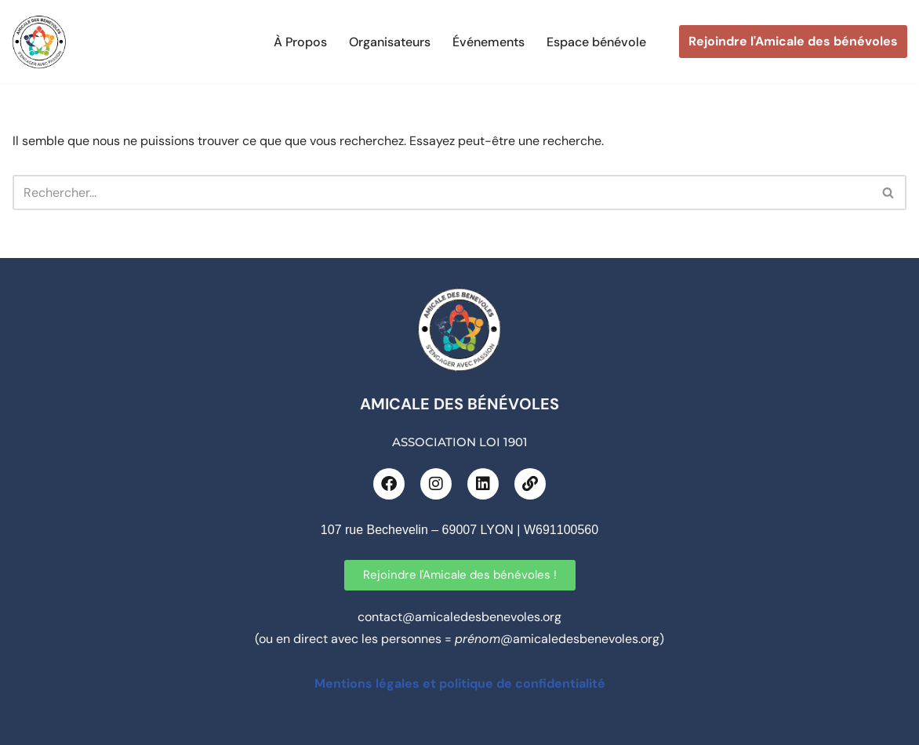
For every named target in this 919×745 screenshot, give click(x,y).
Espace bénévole (596, 42)
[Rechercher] (442, 192)
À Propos (300, 42)
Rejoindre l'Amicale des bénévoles (793, 41)
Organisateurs (389, 42)
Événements (488, 42)
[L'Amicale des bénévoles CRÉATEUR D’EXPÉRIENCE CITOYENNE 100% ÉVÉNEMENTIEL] (39, 41)
